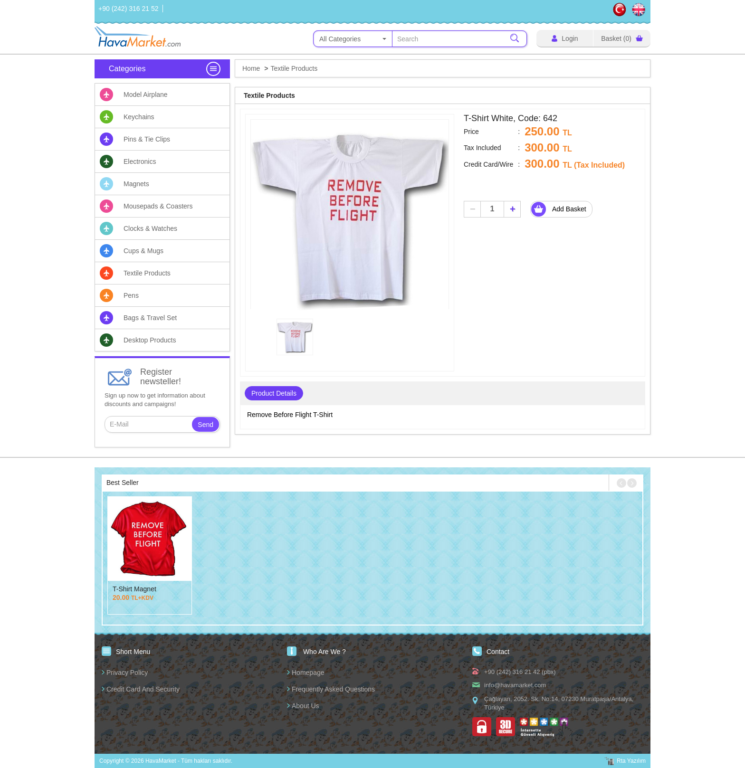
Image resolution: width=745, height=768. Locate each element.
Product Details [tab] (273, 393)
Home (251, 68)
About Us (305, 706)
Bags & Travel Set (150, 318)
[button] (621, 483)
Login (565, 38)
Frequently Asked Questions (333, 689)
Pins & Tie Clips (147, 139)
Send (205, 424)
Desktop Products (150, 340)
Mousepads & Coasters (158, 206)
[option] (350, 218)
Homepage (308, 672)
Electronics (140, 161)
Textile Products (147, 273)
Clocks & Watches (150, 228)
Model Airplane (146, 94)
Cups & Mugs (143, 251)
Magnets (136, 184)
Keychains (139, 117)
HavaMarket (138, 36)
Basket (622, 38)
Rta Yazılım (631, 761)
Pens (131, 295)
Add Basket (560, 209)
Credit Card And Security (143, 689)
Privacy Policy (127, 672)
